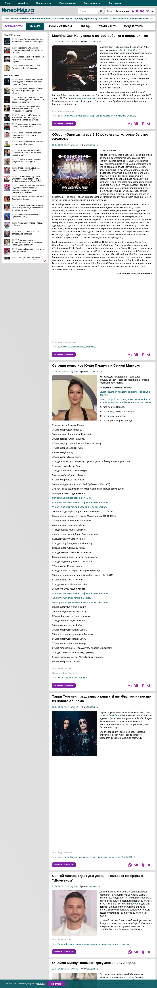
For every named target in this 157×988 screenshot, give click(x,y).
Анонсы (93, 895)
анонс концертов (109, 953)
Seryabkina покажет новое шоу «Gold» (72, 507)
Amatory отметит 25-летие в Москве (71, 607)
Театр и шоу (107, 26)
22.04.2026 (57, 716)
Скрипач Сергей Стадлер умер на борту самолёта (50, 18)
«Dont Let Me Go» (128, 54)
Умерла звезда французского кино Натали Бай (106, 18)
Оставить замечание (63, 128)
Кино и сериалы (60, 26)
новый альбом (99, 866)
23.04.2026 (57, 149)
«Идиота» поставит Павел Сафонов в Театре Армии (80, 511)
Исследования (67, 3)
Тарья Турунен (70, 866)
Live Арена (124, 953)
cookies (40, 983)
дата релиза (85, 866)
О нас (8, 3)
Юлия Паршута (65, 687)
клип (60, 120)
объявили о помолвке (84, 102)
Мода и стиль (133, 26)
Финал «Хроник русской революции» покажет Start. (79, 516)
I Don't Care (113, 724)
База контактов (92, 3)
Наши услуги (43, 3)
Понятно (56, 983)
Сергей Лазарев (66, 953)
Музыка (35, 26)
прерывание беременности (103, 120)
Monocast (91, 351)
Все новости (13, 26)
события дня (80, 687)
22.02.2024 (57, 46)
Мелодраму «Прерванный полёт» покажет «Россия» (80, 611)
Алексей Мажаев (76, 351)
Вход (109, 11)
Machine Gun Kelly (127, 120)
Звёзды (85, 26)
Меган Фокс (69, 120)
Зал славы (115, 3)
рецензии (62, 351)
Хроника (93, 46)
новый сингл (82, 120)
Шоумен (135, 913)
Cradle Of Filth (128, 866)
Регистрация (122, 11)
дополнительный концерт (87, 953)
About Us (23, 3)
